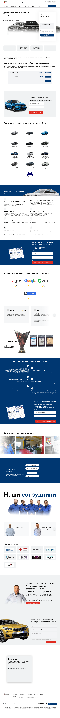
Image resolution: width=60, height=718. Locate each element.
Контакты (38, 6)
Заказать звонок (52, 5)
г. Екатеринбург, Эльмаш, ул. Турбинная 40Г (17, 668)
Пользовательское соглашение (32, 697)
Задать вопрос (51, 641)
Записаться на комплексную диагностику (42, 262)
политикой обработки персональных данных (47, 32)
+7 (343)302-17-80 (51, 3)
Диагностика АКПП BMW (14, 76)
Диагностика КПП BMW (14, 81)
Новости (27, 6)
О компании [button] (6, 6)
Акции (32, 6)
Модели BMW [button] (13, 6)
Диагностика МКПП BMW (14, 72)
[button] (54, 315)
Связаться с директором (33, 603)
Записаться (48, 72)
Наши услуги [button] (20, 6)
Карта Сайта (21, 697)
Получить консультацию (47, 35)
